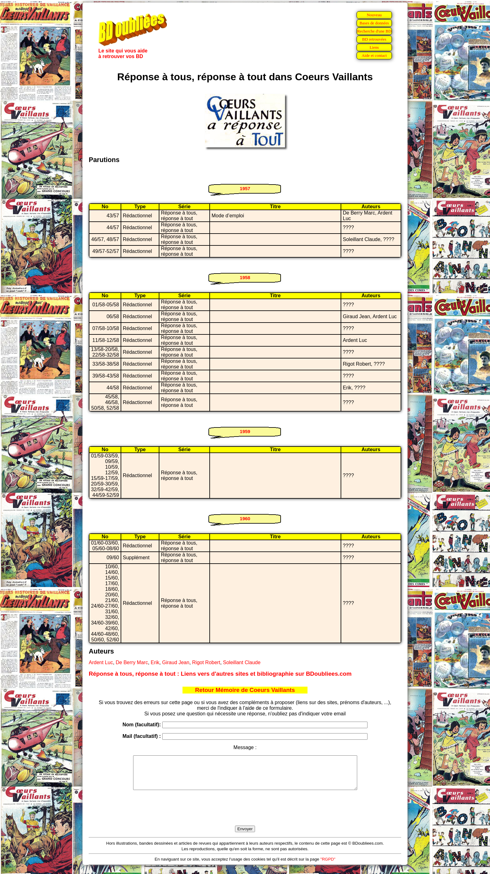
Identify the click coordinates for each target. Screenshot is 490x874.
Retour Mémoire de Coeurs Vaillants (245, 690)
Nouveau (374, 14)
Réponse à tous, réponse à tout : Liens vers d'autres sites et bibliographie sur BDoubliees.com (220, 673)
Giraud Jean (175, 662)
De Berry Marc (132, 662)
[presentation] (245, 815)
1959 (245, 431)
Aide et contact (374, 55)
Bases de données (374, 23)
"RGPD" (327, 865)
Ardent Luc (101, 662)
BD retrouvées (374, 39)
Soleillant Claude (242, 662)
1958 (245, 277)
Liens (374, 47)
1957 (245, 188)
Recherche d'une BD (374, 31)
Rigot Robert (206, 662)
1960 (245, 518)
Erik (155, 662)
